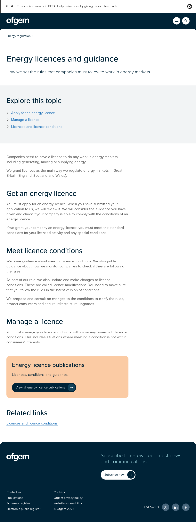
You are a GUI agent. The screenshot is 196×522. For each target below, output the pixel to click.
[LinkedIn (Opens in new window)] (175, 507)
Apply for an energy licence (33, 113)
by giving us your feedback (98, 6)
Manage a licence (25, 120)
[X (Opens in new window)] (165, 507)
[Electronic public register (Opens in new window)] (23, 509)
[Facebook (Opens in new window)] (186, 507)
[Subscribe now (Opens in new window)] (118, 475)
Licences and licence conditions (36, 127)
